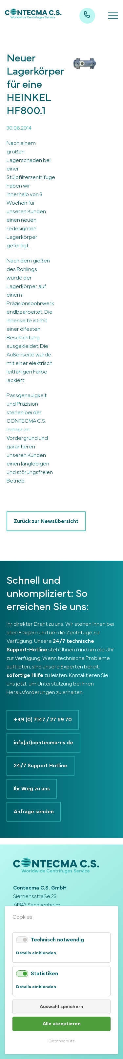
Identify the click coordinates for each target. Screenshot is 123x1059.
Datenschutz (61, 1041)
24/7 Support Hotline (40, 765)
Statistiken (44, 973)
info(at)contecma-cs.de (43, 742)
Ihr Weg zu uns (32, 788)
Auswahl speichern (61, 1006)
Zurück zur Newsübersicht (46, 521)
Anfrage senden (34, 811)
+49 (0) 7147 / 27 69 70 (43, 719)
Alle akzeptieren (62, 1023)
